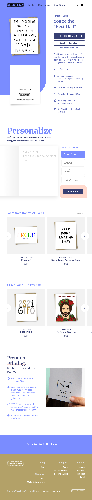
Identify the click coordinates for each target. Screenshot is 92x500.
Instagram (80, 467)
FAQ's (65, 467)
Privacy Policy (55, 491)
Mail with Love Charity (36, 482)
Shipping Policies (60, 470)
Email (82, 477)
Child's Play (71, 180)
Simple (68, 162)
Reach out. (58, 444)
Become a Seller (61, 474)
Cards (43, 467)
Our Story (42, 479)
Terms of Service (42, 491)
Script (68, 171)
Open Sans (70, 154)
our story (59, 5)
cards (31, 5)
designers (44, 5)
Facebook (81, 470)
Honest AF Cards (61, 16)
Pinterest (81, 474)
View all (81, 214)
